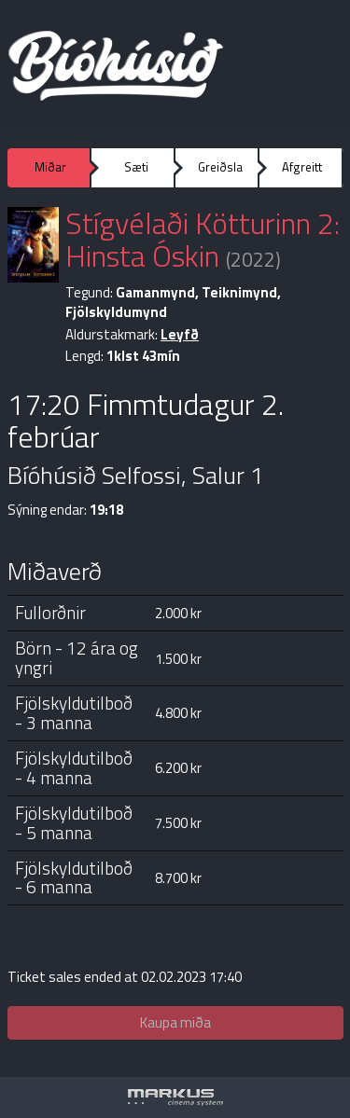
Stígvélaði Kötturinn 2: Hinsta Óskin (202, 239)
